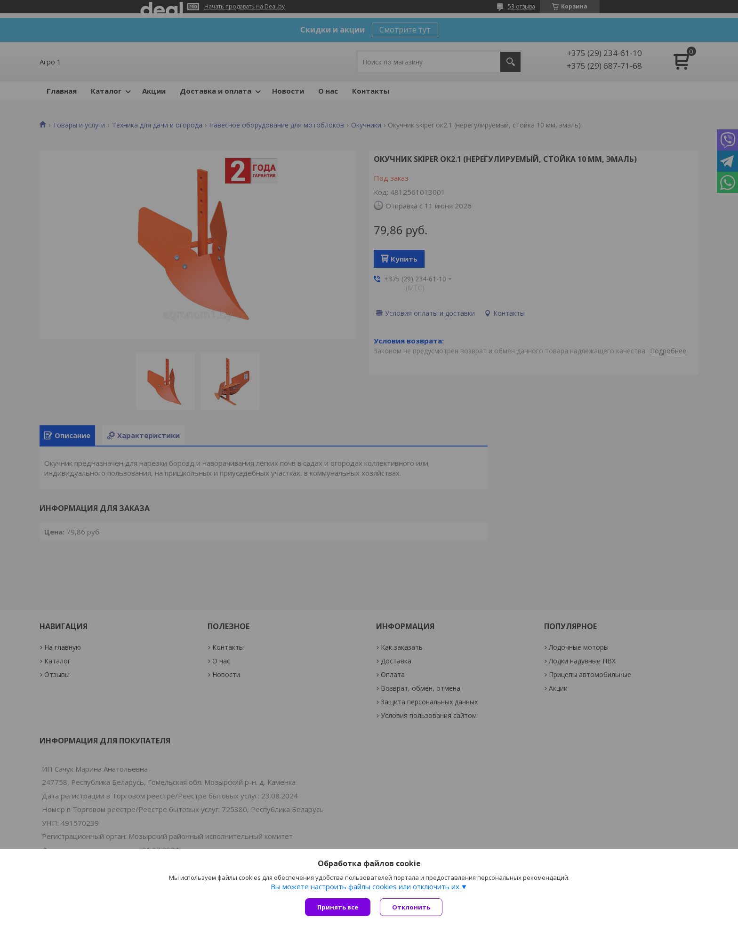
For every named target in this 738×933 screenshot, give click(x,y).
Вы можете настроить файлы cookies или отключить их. (366, 886)
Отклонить (411, 907)
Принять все (337, 907)
